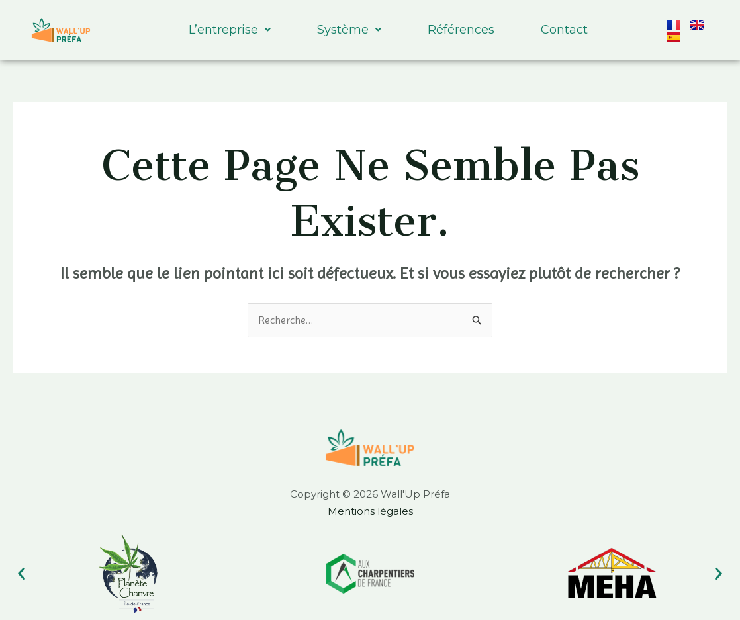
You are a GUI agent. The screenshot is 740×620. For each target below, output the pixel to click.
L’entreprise (230, 29)
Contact (564, 29)
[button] (21, 573)
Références (461, 29)
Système (349, 29)
